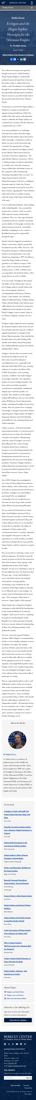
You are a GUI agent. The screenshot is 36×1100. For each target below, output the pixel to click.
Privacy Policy (28, 1088)
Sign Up (28, 1078)
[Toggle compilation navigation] (32, 7)
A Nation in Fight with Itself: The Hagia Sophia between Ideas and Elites (17, 814)
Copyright (26, 1085)
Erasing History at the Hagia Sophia (18, 896)
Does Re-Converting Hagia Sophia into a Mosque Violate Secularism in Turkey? (18, 830)
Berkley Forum (8, 7)
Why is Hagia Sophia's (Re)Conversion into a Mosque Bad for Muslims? (17, 946)
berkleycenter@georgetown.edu (17, 1066)
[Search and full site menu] (32, 2)
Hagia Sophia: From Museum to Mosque (18, 55)
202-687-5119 (12, 1063)
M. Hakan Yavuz (19, 45)
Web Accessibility (15, 1085)
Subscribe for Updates (18, 1020)
